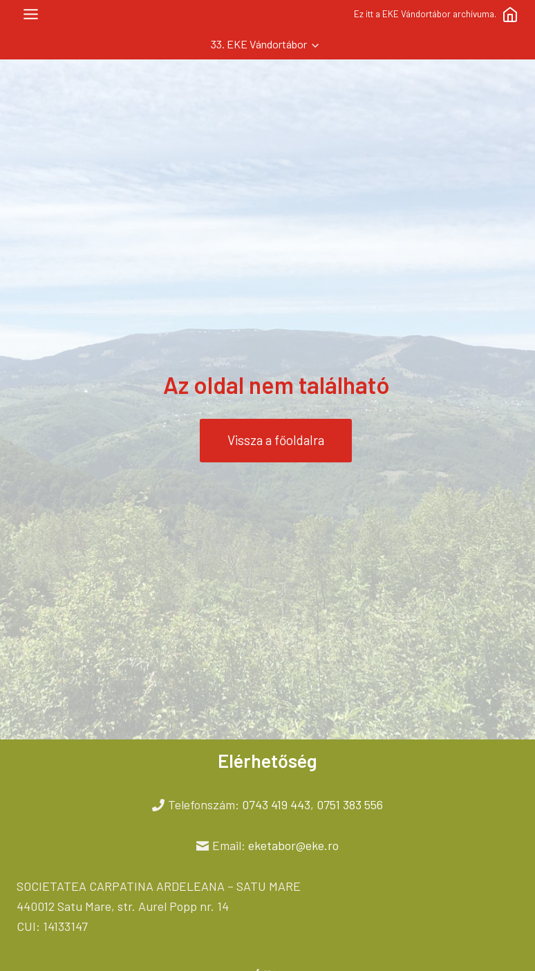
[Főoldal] (510, 14)
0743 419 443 (276, 804)
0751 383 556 (350, 804)
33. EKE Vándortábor (259, 43)
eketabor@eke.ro (293, 845)
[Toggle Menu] (31, 14)
